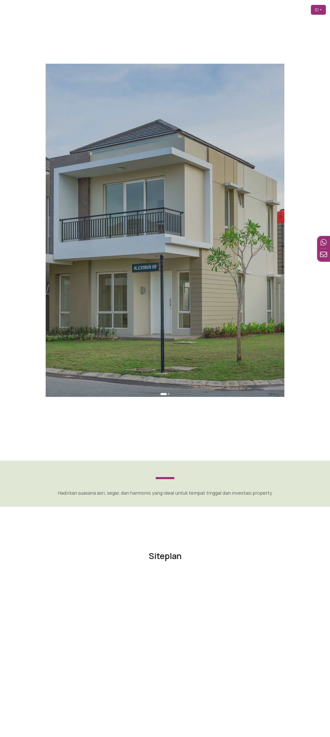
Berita (284, 9)
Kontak (300, 9)
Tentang (223, 9)
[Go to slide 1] (164, 301)
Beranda (174, 9)
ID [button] (317, 10)
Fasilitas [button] (263, 9)
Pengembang (198, 9)
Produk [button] (242, 9)
